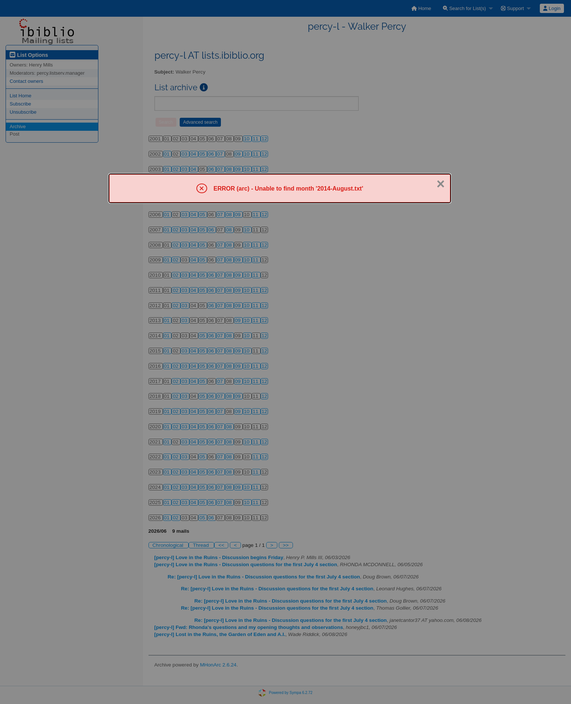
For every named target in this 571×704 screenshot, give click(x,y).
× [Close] (441, 184)
